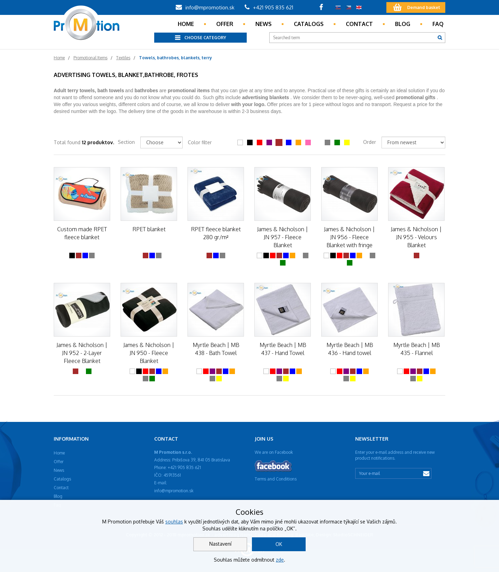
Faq (438, 23)
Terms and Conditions (276, 479)
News (263, 23)
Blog (402, 23)
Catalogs (309, 23)
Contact (359, 23)
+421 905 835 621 (269, 7)
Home (186, 23)
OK (278, 544)
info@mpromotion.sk (205, 7)
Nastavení (220, 544)
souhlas (174, 522)
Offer (224, 23)
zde (280, 560)
